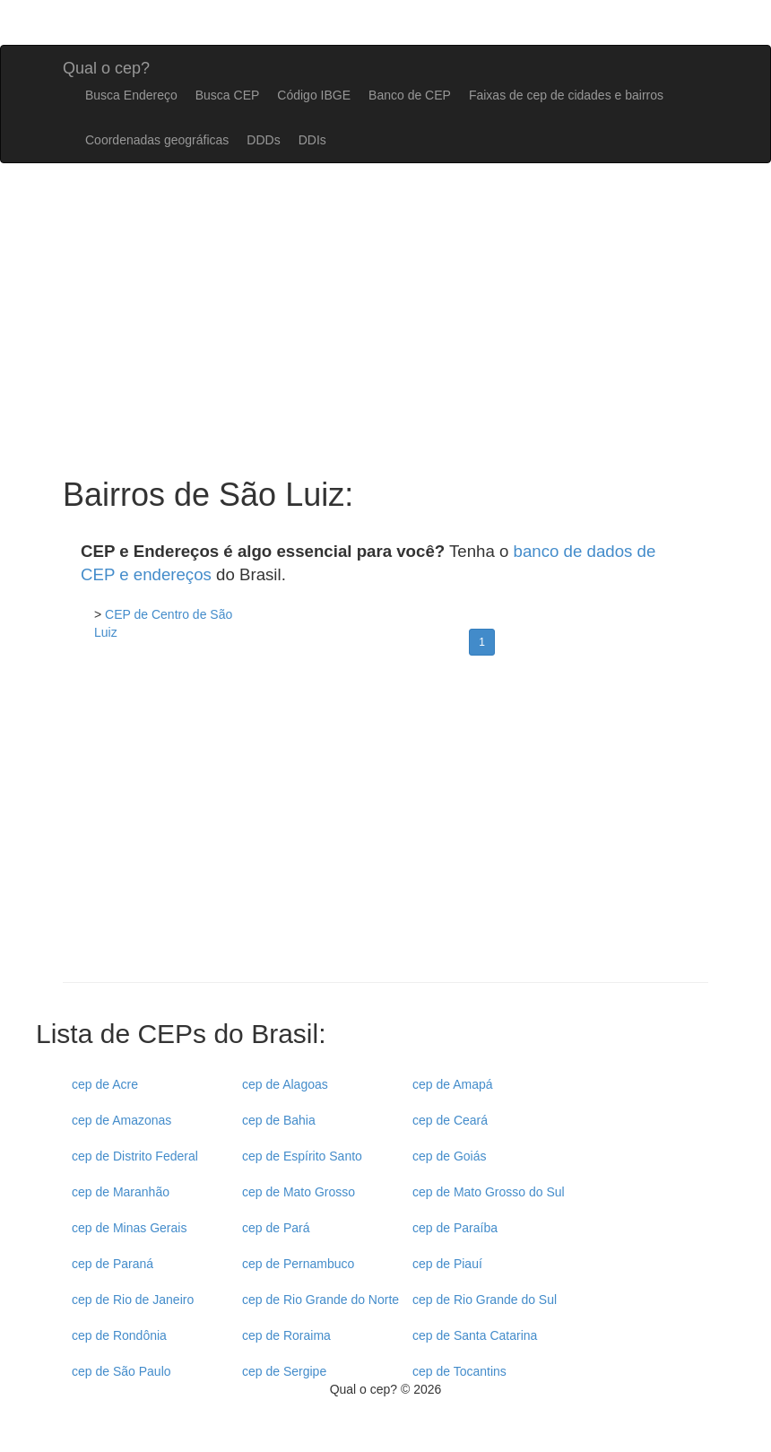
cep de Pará (276, 1228)
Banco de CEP (409, 95)
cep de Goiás (449, 1156)
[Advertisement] (385, 825)
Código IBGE (314, 95)
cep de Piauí (447, 1263)
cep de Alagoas (285, 1084)
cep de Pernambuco (298, 1263)
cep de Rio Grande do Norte (320, 1299)
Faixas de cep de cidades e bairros (566, 95)
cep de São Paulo (121, 1371)
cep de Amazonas (121, 1120)
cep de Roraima (286, 1335)
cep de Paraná (112, 1263)
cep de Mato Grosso (298, 1192)
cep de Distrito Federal (135, 1156)
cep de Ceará (450, 1120)
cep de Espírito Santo (302, 1156)
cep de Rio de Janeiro (133, 1299)
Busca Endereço (131, 95)
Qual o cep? (106, 66)
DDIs (312, 140)
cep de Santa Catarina (474, 1335)
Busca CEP (227, 95)
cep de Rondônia (119, 1335)
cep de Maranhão (120, 1192)
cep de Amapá (452, 1084)
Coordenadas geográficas (157, 140)
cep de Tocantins (459, 1371)
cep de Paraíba (455, 1228)
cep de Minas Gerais (129, 1228)
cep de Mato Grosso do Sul (488, 1192)
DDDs (263, 140)
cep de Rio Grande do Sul (484, 1299)
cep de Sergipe (284, 1371)
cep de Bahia (279, 1120)
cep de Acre (105, 1084)
